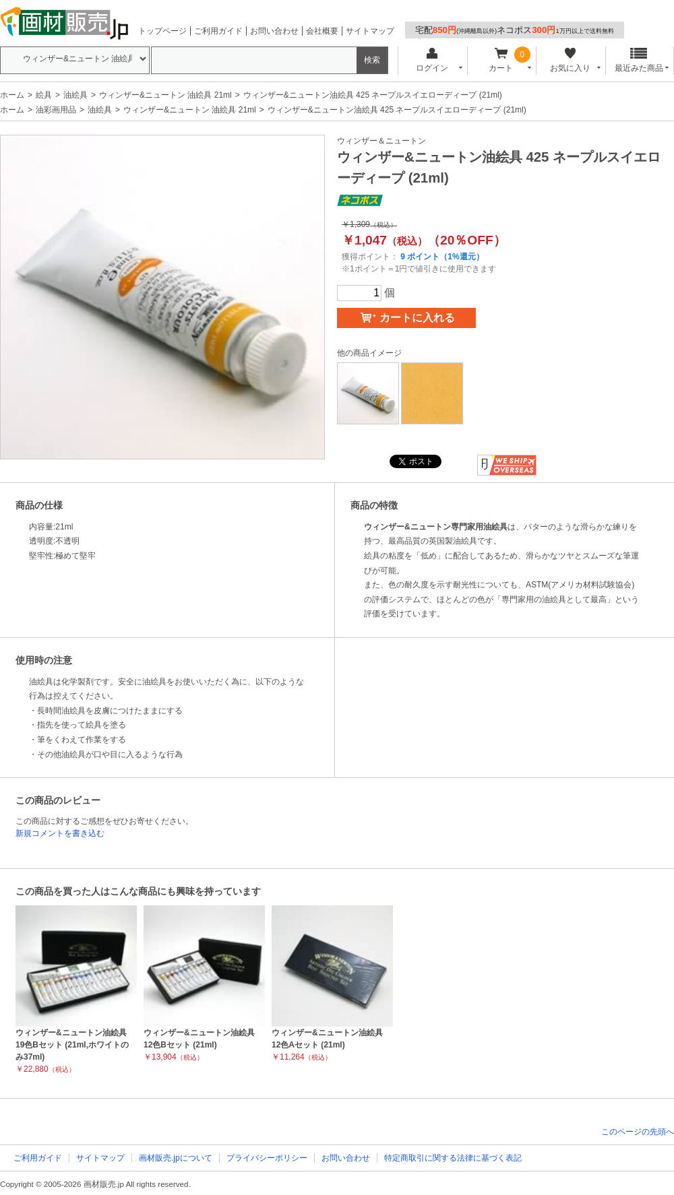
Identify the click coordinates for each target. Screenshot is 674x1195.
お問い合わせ (274, 31)
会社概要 (322, 31)
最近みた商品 (639, 60)
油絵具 (75, 95)
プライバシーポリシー (266, 1158)
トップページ (162, 31)
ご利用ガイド (218, 31)
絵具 (44, 95)
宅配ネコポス (514, 30)
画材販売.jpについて (175, 1158)
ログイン (431, 60)
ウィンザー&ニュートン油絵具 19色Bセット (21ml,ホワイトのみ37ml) (72, 1045)
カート (501, 60)
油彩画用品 (56, 110)
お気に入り (570, 60)
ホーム (12, 95)
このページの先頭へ (637, 1131)
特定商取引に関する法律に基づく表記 (453, 1158)
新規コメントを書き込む (60, 833)
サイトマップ (370, 31)
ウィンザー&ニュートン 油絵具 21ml (165, 95)
